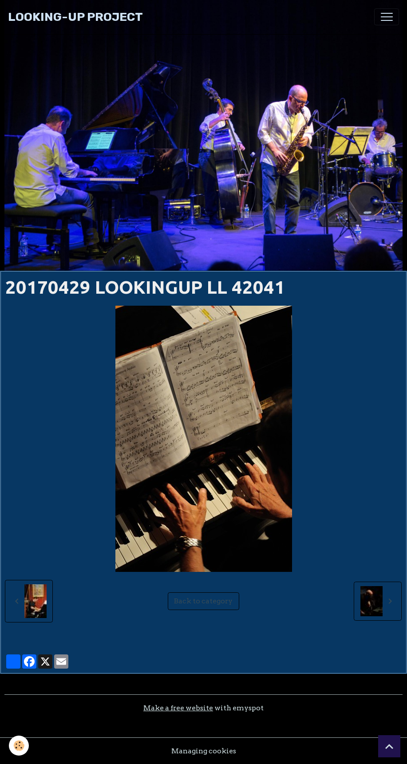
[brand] (75, 17)
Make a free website (178, 708)
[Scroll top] (389, 746)
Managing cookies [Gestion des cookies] (203, 751)
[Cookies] (19, 746)
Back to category (203, 601)
